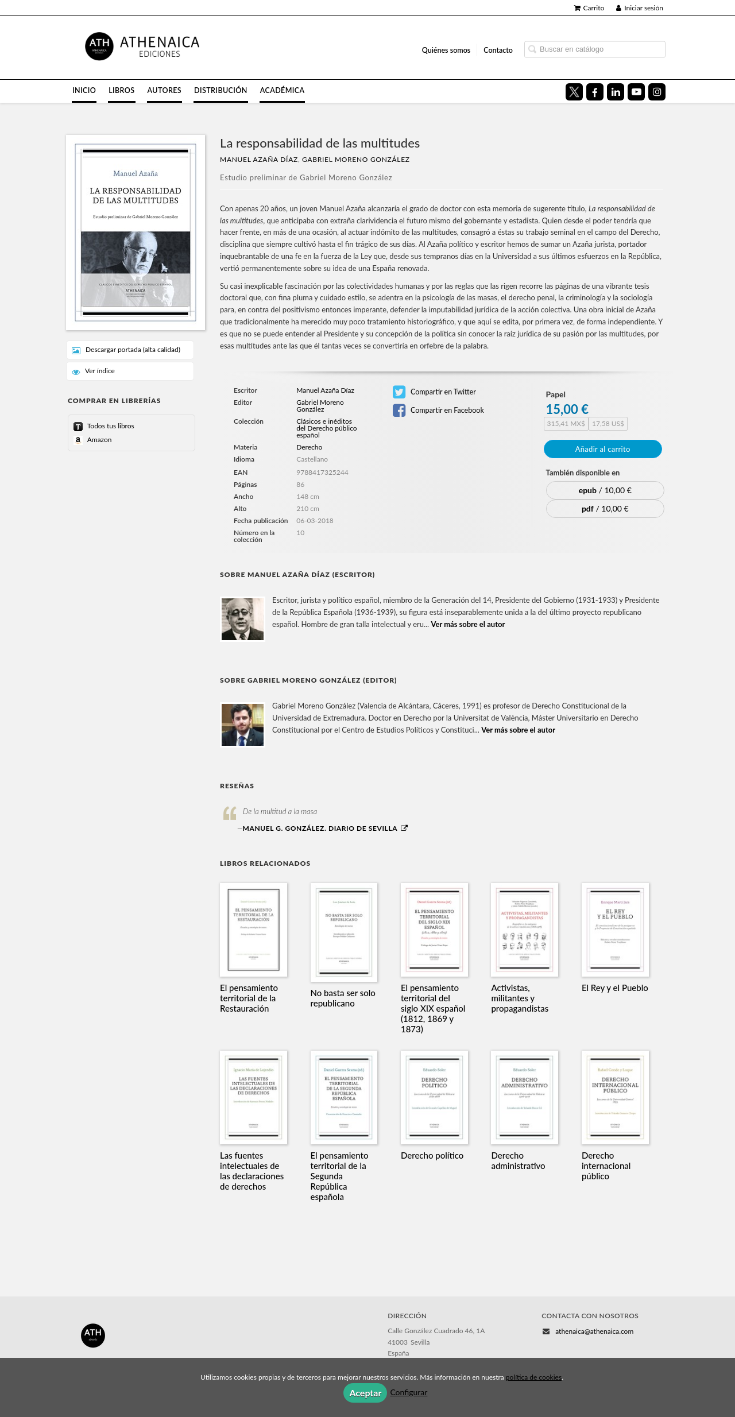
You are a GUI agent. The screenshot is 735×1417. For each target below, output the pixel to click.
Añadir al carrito (602, 449)
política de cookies (534, 1377)
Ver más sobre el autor (468, 624)
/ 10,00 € (605, 490)
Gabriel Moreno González (356, 159)
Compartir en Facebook (438, 410)
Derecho (309, 447)
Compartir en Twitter (434, 392)
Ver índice (93, 371)
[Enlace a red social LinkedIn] (615, 91)
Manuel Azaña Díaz (259, 159)
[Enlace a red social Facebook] (595, 91)
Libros (121, 90)
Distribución (220, 90)
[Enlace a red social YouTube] (636, 91)
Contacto (498, 49)
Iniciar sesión (639, 7)
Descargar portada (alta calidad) (126, 350)
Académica (282, 90)
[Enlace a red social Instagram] (657, 91)
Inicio (84, 90)
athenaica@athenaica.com (594, 1331)
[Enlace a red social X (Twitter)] (574, 91)
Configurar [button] (408, 1392)
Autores (165, 90)
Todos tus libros (110, 425)
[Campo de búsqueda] (595, 49)
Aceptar (365, 1392)
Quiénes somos (446, 49)
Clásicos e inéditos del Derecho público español (326, 428)
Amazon (98, 439)
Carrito (589, 7)
